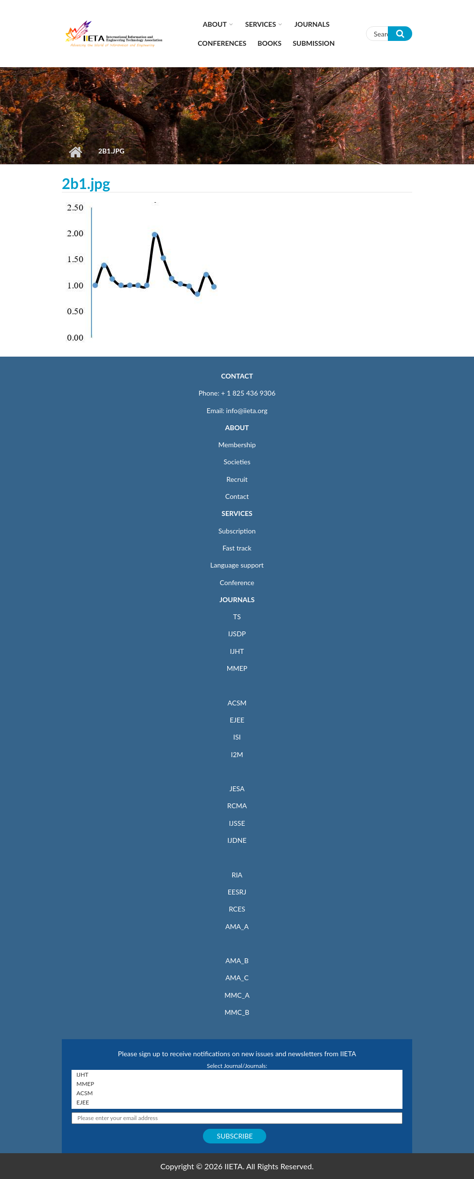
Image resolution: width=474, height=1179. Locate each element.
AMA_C (237, 977)
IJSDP (237, 633)
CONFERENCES (222, 43)
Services (260, 24)
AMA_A (237, 926)
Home (75, 152)
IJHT (237, 651)
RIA (237, 875)
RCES (237, 909)
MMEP (237, 668)
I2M (237, 754)
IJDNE (236, 840)
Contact (237, 496)
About (215, 24)
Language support (237, 565)
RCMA (237, 805)
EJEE (237, 720)
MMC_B (237, 1012)
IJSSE (237, 823)
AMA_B (236, 960)
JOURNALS (237, 599)
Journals (311, 24)
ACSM (236, 703)
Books (269, 43)
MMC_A (236, 995)
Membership (236, 444)
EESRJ (237, 892)
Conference (237, 582)
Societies (237, 461)
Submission (313, 43)
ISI (236, 737)
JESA (237, 788)
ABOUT (237, 427)
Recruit (237, 479)
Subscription (237, 531)
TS (237, 616)
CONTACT (237, 376)
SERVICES (236, 513)
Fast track (236, 548)
